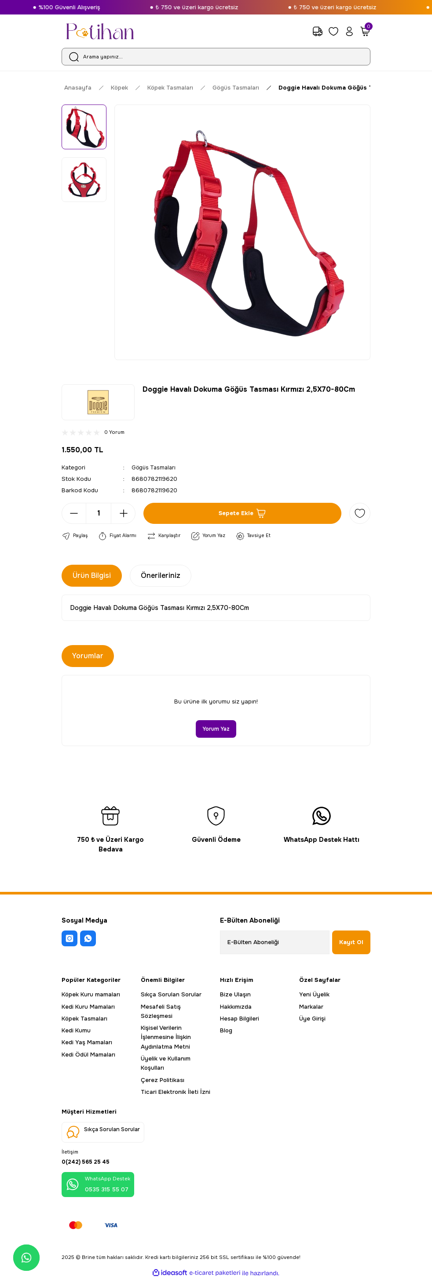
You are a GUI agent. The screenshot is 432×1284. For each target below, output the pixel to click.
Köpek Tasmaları (84, 1019)
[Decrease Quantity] (74, 513)
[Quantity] (98, 513)
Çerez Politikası (162, 1080)
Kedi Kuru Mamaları (88, 1007)
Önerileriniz (160, 575)
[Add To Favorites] (359, 513)
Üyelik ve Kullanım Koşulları (165, 1063)
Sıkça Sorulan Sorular (171, 995)
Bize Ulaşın (235, 995)
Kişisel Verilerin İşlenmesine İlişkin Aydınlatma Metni (166, 1037)
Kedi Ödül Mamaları (88, 1055)
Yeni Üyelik (314, 995)
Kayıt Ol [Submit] (351, 942)
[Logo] (100, 31)
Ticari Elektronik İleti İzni (175, 1092)
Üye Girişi (312, 1019)
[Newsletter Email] (274, 943)
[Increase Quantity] (123, 513)
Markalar (311, 1007)
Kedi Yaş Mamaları (87, 1043)
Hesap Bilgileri (239, 1019)
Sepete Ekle (242, 513)
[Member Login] (349, 31)
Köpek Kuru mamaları (91, 995)
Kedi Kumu (76, 1031)
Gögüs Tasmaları (155, 467)
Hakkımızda (236, 1007)
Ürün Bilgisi (92, 575)
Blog (226, 1031)
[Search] (216, 56)
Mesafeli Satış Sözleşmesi (161, 1011)
